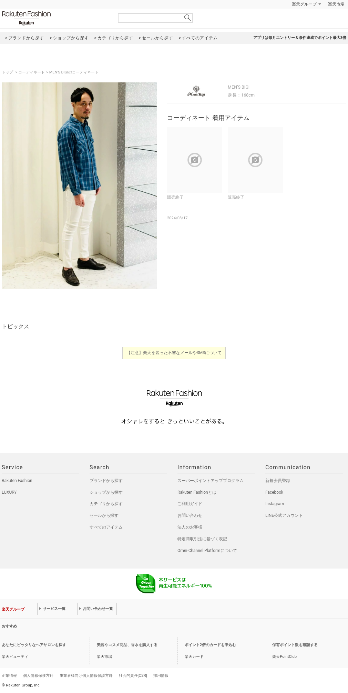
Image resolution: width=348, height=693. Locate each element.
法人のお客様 (189, 527)
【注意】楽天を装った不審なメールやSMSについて (174, 352)
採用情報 (160, 675)
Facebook (274, 492)
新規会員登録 (277, 480)
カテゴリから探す (106, 503)
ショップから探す (106, 492)
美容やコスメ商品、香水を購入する (127, 645)
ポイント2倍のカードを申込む (210, 645)
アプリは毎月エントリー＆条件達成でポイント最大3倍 (299, 38)
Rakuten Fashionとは (196, 492)
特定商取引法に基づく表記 (202, 538)
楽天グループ (304, 4)
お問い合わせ (189, 515)
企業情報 (9, 675)
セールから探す (104, 515)
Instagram (274, 503)
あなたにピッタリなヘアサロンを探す (34, 645)
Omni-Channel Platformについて (207, 550)
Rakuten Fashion (55, 18)
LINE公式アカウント (284, 515)
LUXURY (9, 492)
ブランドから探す (106, 480)
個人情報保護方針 (38, 675)
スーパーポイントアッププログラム (210, 480)
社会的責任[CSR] (133, 675)
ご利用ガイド (189, 503)
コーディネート (31, 72)
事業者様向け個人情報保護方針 (86, 675)
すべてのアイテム (106, 527)
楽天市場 (336, 4)
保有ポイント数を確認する (295, 645)
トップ (8, 72)
